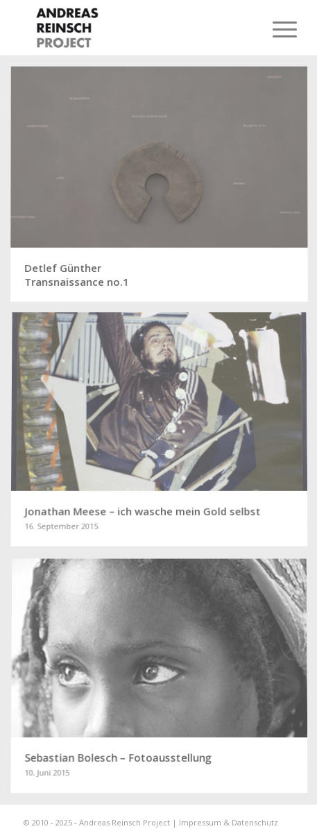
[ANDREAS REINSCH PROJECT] (131, 27)
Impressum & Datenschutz (228, 822)
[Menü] (274, 29)
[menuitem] (274, 29)
